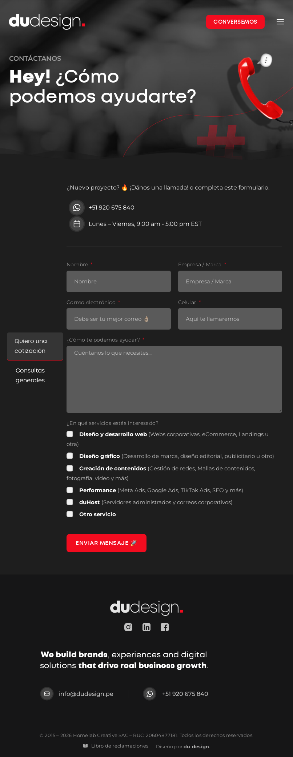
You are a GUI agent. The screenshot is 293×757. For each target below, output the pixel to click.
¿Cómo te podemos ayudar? (104, 340)
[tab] (35, 346)
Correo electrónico (92, 302)
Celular (188, 302)
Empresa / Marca (200, 265)
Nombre (78, 265)
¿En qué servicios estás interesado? (112, 423)
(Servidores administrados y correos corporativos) (156, 502)
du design (196, 746)
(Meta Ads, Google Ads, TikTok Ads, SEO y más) (161, 490)
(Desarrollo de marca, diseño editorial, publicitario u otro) (176, 456)
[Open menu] (280, 22)
